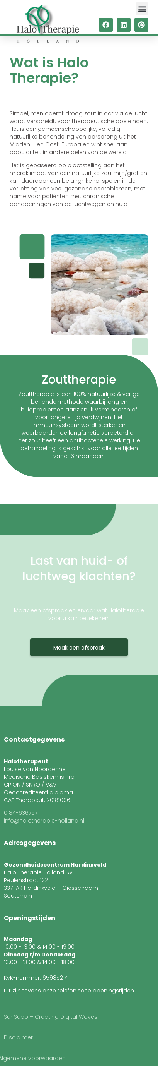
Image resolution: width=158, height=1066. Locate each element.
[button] (142, 8)
